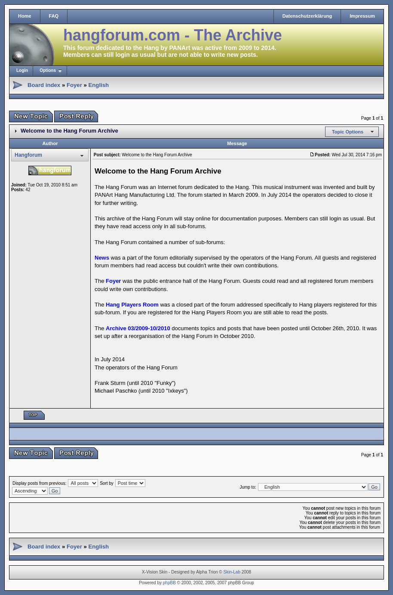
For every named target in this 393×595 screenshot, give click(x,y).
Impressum (362, 16)
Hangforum (28, 155)
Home (24, 16)
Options (48, 70)
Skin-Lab (232, 572)
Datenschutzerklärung (307, 16)
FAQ (54, 16)
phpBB (169, 582)
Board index (44, 85)
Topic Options (347, 131)
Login (22, 70)
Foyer (74, 85)
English (98, 85)
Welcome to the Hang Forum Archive (69, 130)
